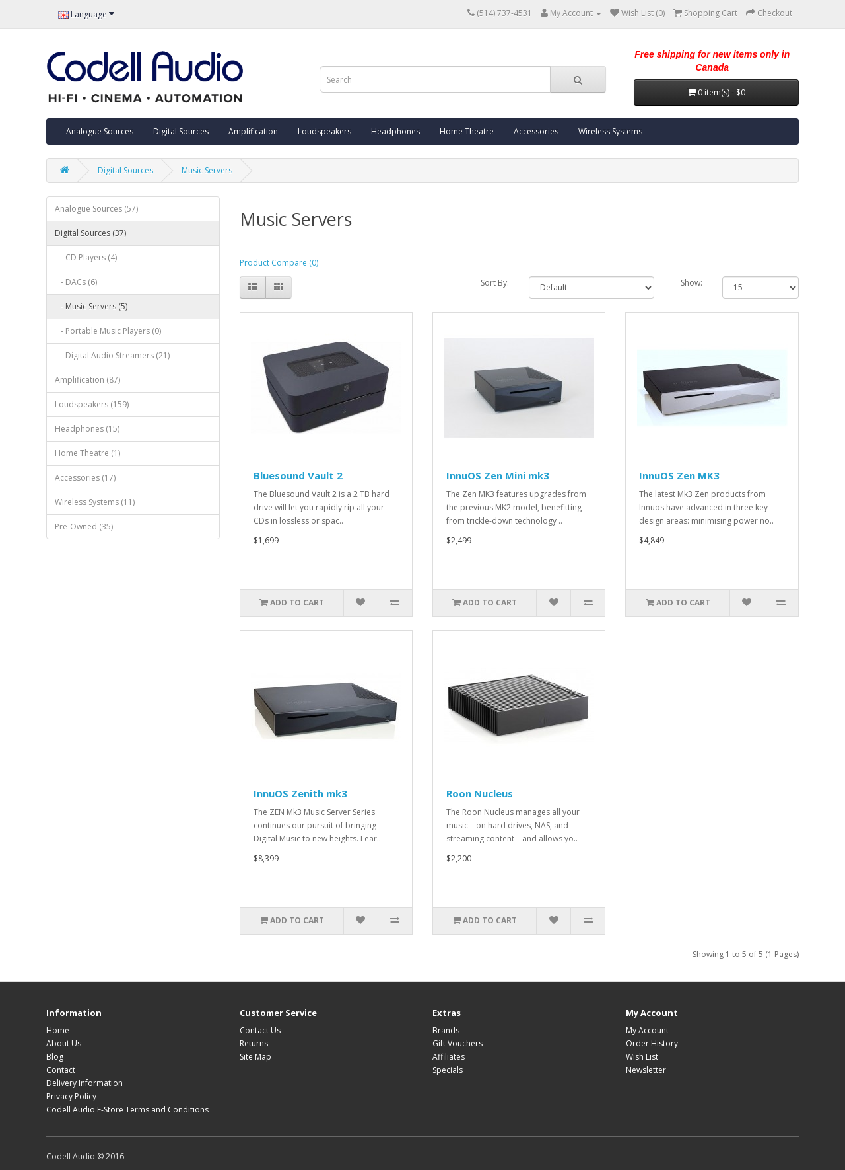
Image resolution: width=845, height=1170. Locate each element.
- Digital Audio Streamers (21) (112, 355)
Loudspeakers (324, 131)
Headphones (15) (87, 428)
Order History (652, 1043)
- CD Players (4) (86, 257)
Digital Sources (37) (90, 233)
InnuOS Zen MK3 (679, 475)
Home (57, 1030)
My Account (647, 1030)
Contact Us (260, 1030)
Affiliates (448, 1056)
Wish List (642, 1056)
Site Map (255, 1056)
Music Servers (207, 170)
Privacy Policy (71, 1096)
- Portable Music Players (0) (108, 330)
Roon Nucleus (479, 793)
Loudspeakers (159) (92, 404)
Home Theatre (467, 131)
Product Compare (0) (279, 262)
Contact (60, 1069)
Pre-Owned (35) (84, 526)
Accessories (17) (85, 477)
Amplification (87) (87, 379)
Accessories (536, 131)
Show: (691, 282)
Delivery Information (84, 1083)
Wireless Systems (610, 131)
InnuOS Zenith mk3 (300, 793)
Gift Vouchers (457, 1043)
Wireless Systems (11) (95, 502)
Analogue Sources (99, 131)
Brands (445, 1030)
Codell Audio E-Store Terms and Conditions (127, 1109)
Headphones (395, 131)
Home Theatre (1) (87, 453)
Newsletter (646, 1069)
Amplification (253, 131)
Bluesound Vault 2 (298, 475)
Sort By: (495, 282)
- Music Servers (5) (91, 306)
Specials (447, 1069)
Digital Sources (181, 131)
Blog (54, 1056)
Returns (254, 1043)
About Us (63, 1043)
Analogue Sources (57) (96, 208)
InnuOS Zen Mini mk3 (497, 475)
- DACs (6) (76, 282)
